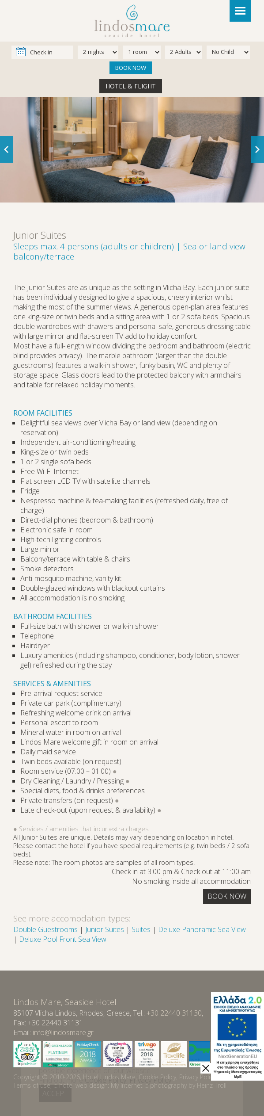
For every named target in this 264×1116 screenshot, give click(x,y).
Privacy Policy (197, 1077)
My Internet (127, 1085)
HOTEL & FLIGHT (131, 86)
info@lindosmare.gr (63, 1032)
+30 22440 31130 (174, 1013)
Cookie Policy (157, 1077)
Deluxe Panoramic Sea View (202, 929)
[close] (205, 1068)
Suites (141, 929)
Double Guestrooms (45, 929)
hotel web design (83, 1085)
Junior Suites (104, 929)
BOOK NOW (130, 68)
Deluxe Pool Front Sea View (62, 939)
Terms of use (31, 1085)
